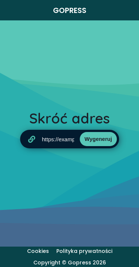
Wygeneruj (98, 139)
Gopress (69, 10)
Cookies (38, 251)
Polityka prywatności (84, 251)
